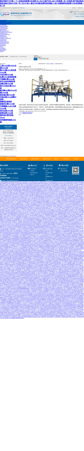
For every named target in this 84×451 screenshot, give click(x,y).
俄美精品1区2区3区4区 (44, 196)
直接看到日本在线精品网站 (12, 220)
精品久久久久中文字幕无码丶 (28, 302)
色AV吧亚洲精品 (13, 288)
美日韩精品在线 (39, 296)
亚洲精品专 (3, 206)
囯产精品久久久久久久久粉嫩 (75, 265)
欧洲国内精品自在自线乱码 (31, 268)
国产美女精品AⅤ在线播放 (41, 278)
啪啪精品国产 (13, 214)
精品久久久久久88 (28, 215)
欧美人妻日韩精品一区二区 (53, 249)
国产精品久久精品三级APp (28, 222)
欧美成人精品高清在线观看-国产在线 (49, 294)
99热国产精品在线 (22, 237)
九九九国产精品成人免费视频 (61, 216)
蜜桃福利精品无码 (36, 256)
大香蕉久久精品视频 (79, 219)
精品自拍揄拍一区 (72, 247)
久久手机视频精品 (44, 240)
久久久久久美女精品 (40, 235)
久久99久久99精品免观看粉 (58, 313)
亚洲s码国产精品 (51, 227)
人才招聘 (75, 158)
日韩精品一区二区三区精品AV (69, 313)
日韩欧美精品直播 (40, 284)
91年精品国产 (12, 308)
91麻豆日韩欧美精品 (25, 312)
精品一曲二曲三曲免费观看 (72, 278)
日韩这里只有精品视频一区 (73, 307)
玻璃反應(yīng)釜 (3, 40)
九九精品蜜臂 (51, 263)
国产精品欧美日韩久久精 (69, 207)
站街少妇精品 (80, 274)
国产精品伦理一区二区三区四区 (57, 215)
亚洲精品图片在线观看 (50, 275)
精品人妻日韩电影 (14, 187)
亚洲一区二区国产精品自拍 (6, 189)
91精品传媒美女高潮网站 (50, 305)
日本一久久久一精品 (29, 197)
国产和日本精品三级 (73, 269)
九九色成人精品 (13, 196)
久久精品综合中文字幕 (74, 283)
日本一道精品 (44, 234)
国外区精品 (54, 301)
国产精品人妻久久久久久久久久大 (47, 198)
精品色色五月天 (7, 266)
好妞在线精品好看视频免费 (66, 295)
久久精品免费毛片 (47, 283)
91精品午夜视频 (57, 291)
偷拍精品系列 (19, 287)
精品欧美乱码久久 (19, 229)
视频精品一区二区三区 (50, 201)
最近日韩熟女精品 (46, 270)
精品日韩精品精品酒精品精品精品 (25, 245)
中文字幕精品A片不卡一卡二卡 (57, 226)
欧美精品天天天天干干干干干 (36, 228)
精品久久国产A (52, 257)
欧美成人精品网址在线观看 (58, 311)
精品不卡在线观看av (4, 200)
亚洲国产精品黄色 (23, 275)
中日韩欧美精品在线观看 (25, 250)
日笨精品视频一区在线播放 (33, 195)
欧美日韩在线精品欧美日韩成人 (30, 225)
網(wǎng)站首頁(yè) (3, 20)
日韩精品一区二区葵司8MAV (31, 289)
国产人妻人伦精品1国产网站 (53, 185)
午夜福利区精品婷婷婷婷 (43, 243)
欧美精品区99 (79, 249)
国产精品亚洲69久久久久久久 (40, 254)
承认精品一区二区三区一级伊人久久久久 (74, 225)
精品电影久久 (49, 239)
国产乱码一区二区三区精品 (5, 285)
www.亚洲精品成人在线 (35, 250)
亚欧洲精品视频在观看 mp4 (33, 280)
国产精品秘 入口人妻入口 (26, 313)
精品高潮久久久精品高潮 (51, 306)
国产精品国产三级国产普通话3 (12, 240)
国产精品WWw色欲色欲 (6, 232)
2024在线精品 (65, 247)
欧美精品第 (17, 203)
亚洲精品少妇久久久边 (61, 287)
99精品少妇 (46, 213)
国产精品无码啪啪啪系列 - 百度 (17, 188)
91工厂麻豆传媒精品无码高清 (57, 276)
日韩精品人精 (36, 306)
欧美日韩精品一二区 (47, 265)
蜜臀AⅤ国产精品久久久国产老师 (23, 204)
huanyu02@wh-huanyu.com (10, 145)
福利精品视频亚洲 (15, 272)
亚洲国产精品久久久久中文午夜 (18, 209)
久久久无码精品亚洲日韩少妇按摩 (33, 303)
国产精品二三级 (66, 189)
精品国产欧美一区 (18, 260)
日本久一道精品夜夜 (80, 247)
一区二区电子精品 (17, 250)
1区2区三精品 (38, 187)
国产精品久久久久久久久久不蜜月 (59, 182)
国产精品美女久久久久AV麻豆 (47, 241)
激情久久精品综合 (37, 188)
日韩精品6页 (76, 216)
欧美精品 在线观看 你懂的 (59, 219)
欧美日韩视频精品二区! (37, 219)
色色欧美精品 (52, 222)
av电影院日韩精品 (5, 282)
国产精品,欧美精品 (45, 251)
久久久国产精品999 (5, 316)
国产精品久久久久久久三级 (65, 203)
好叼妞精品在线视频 (23, 232)
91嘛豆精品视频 (33, 299)
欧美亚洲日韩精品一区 (58, 263)
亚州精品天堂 (30, 184)
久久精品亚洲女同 (16, 297)
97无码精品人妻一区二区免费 (50, 262)
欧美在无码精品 (13, 243)
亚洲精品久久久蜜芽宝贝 (29, 202)
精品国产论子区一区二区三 (76, 266)
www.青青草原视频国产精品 (61, 272)
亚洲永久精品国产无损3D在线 (5, 188)
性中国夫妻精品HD (70, 182)
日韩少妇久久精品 (71, 214)
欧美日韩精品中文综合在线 (10, 203)
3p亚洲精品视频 (14, 194)
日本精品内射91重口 (4, 307)
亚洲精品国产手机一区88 (65, 297)
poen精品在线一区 (40, 283)
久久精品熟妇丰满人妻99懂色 (69, 195)
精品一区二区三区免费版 (58, 281)
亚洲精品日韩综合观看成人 (32, 283)
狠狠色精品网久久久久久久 (48, 309)
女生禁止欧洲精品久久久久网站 (52, 316)
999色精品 (60, 300)
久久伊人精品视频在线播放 (63, 253)
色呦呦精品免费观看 (22, 201)
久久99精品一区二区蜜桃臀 (9, 184)
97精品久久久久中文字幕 (69, 202)
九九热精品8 (42, 200)
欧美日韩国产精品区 (35, 252)
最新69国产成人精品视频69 (10, 318)
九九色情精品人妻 (46, 288)
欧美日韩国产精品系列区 (63, 210)
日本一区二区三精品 (54, 207)
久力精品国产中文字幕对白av (67, 312)
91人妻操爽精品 (60, 306)
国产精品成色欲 (74, 203)
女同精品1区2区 (70, 216)
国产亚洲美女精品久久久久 (77, 222)
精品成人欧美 (19, 196)
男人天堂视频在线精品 (74, 239)
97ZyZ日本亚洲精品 (65, 274)
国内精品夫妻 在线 (11, 296)
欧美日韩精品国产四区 (6, 315)
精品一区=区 (3, 215)
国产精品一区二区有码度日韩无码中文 (73, 270)
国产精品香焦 (54, 284)
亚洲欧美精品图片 (69, 303)
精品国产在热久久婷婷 (60, 196)
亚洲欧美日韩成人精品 (39, 208)
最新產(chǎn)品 (46, 158)
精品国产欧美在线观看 (38, 270)
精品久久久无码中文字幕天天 (6, 197)
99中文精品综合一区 (47, 276)
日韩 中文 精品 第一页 (62, 225)
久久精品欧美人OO (19, 198)
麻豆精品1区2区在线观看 (71, 271)
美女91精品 (63, 275)
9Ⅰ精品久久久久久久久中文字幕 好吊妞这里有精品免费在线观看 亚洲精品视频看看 (64, 240)
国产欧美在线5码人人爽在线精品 (37, 313)
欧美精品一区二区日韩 (44, 256)
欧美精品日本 (25, 207)
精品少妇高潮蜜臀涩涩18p (53, 183)
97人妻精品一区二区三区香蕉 (22, 281)
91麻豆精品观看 (63, 188)
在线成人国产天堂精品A (47, 287)
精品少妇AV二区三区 (36, 209)
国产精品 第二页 (78, 195)
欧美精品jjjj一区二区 (14, 285)
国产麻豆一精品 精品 (67, 268)
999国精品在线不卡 (42, 245)
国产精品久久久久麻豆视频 (30, 194)
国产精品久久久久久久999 (28, 182)
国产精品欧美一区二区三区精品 (67, 250)
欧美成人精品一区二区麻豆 (21, 270)
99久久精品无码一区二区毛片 (49, 244)
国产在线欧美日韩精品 (11, 262)
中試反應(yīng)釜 (3, 25)
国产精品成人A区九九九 (68, 314)
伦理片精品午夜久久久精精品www (49, 194)
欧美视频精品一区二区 (30, 257)
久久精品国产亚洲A (74, 234)
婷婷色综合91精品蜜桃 (79, 198)
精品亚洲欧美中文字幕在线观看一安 (62, 235)
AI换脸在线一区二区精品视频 (54, 188)
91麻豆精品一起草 (75, 302)
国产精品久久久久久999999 (72, 259)
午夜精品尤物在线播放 (14, 306)
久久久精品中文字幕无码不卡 (58, 237)
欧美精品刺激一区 (29, 237)
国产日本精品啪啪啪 (46, 214)
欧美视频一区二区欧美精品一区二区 (11, 245)
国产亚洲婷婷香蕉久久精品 (59, 266)
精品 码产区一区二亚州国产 (60, 257)
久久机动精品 (70, 260)
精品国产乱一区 (17, 213)
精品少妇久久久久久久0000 (40, 275)
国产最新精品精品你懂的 (6, 246)
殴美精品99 (23, 197)
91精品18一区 (17, 299)
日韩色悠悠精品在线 (27, 233)
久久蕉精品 (80, 197)
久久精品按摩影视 (17, 218)
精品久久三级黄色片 (13, 222)
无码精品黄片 (77, 246)
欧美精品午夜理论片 (27, 198)
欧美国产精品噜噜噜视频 (40, 299)
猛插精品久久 (36, 197)
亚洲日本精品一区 (63, 256)
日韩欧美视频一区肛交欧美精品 (45, 247)
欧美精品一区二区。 (63, 220)
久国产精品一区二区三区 (73, 210)
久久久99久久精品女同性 (13, 289)
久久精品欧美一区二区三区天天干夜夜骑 (52, 200)
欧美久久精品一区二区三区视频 (54, 197)
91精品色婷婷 (75, 294)
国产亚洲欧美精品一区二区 (55, 246)
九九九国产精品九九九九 (77, 288)
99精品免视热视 (67, 296)
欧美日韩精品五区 (23, 213)
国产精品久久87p (49, 184)
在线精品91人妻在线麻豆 (11, 185)
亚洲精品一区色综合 (30, 276)
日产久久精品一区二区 (21, 293)
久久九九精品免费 (23, 315)
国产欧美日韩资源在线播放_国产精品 (24, 259)
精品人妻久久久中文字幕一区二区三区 (69, 227)
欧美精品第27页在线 (55, 210)
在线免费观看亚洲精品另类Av (35, 204)
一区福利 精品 (63, 198)
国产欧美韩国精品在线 (39, 202)
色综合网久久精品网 (43, 264)
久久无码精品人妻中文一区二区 (73, 232)
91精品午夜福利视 (16, 226)
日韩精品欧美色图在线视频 (73, 254)
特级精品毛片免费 (68, 287)
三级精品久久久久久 (41, 301)
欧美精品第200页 (25, 183)
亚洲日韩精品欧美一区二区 (17, 235)
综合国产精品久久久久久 (35, 308)
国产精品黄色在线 (22, 239)
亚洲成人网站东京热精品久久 (58, 239)
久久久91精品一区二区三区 (20, 210)
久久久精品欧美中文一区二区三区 (56, 285)
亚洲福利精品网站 (70, 220)
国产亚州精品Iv (67, 239)
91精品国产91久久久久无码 (78, 260)
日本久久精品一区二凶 (39, 213)
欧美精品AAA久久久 (32, 207)
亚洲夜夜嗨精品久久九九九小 (48, 291)
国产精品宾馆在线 (57, 293)
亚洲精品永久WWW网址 (33, 246)
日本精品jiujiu (42, 303)
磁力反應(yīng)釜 (23, 56)
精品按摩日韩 (79, 201)
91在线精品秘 (52, 289)
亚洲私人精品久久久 (10, 231)
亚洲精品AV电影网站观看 (43, 280)
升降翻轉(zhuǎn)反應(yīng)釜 (5, 38)
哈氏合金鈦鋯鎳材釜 (4, 28)
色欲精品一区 (32, 208)
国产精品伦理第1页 (15, 208)
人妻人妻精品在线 (43, 306)
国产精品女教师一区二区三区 (54, 256)
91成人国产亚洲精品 (11, 207)
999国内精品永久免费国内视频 (76, 297)
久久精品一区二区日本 (29, 212)
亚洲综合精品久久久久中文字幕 (63, 284)
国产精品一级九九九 (19, 182)
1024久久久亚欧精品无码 (69, 196)
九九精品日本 (54, 187)
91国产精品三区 (54, 258)
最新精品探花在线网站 (19, 318)
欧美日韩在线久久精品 (4, 277)
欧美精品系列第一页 (19, 269)
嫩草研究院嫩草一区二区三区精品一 (48, 232)
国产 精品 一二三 (38, 249)
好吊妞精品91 (60, 195)
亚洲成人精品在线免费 (19, 225)
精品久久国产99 (62, 303)
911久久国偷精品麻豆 (60, 301)
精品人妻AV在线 (76, 243)
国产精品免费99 (66, 252)
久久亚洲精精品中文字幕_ (24, 208)
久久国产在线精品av (18, 282)
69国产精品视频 (20, 295)
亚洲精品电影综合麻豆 (19, 252)
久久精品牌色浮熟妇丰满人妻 (30, 300)
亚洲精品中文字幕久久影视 (25, 249)
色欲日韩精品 (71, 293)
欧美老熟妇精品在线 (8, 272)
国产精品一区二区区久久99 (71, 208)
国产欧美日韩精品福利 (14, 256)
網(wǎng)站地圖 (64, 170)
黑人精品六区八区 (76, 241)
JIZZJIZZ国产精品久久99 (55, 191)
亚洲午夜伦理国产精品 (26, 260)
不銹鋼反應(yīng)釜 (3, 27)
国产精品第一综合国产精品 (63, 308)
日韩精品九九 (7, 228)
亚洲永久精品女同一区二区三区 (68, 300)
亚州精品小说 (81, 187)
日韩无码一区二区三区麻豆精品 (40, 315)
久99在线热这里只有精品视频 (31, 284)
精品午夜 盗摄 (6, 288)
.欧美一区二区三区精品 (48, 182)
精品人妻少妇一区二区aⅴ (45, 209)
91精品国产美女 (34, 271)
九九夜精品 (45, 307)
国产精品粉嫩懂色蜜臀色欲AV (11, 302)
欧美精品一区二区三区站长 (38, 210)
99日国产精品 (55, 269)
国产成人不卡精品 (10, 271)
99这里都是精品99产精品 (26, 277)
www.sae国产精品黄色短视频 (70, 244)
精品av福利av (30, 256)
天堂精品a (28, 308)
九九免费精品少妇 (66, 209)
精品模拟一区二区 (38, 214)
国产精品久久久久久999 (77, 218)
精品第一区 (29, 291)
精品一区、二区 (76, 303)
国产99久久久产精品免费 (53, 290)
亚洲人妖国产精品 (49, 269)
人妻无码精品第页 (43, 253)
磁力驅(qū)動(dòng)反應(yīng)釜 (6, 32)
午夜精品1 (40, 291)
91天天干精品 (6, 314)
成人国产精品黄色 (28, 241)
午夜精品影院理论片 (66, 285)
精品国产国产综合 (63, 246)
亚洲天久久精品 (39, 307)
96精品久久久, (19, 302)
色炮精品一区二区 (3, 220)
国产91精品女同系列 (74, 296)
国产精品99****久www (70, 198)
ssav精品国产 (51, 219)
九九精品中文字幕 (4, 293)
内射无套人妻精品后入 (45, 233)
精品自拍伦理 (4, 204)
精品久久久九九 (62, 206)
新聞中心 (1, 46)
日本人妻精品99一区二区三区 (29, 269)
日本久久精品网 (39, 268)
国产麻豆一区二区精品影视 (48, 274)
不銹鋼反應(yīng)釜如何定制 (27, 112)
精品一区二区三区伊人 (70, 272)
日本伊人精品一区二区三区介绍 (40, 184)
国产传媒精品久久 (64, 214)
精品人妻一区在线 (20, 266)
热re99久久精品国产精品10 (59, 309)
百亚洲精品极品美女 (6, 308)
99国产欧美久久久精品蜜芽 (29, 254)
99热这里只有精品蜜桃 (23, 256)
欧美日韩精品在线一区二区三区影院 (46, 311)
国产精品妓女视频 (59, 243)
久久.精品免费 (57, 275)
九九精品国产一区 (72, 245)
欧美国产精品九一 (47, 258)
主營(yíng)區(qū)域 (3, 156)
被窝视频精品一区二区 (19, 219)
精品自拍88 (51, 190)
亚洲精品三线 (63, 191)
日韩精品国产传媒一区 (68, 190)
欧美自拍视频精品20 (7, 278)
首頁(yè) (48, 63)
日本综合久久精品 (11, 252)
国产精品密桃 (34, 215)
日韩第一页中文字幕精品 (38, 237)
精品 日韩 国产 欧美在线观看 (9, 260)
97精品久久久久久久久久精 (5, 270)
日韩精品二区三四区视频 (27, 229)
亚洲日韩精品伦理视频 (15, 238)
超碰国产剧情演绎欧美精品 (61, 259)
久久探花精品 (37, 253)
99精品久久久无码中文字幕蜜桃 (52, 278)
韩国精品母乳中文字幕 (18, 233)
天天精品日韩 (76, 300)
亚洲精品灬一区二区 (11, 268)
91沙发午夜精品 (58, 297)
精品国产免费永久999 (75, 237)
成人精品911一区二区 (73, 280)
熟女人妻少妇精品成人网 (8, 313)
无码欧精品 (31, 312)
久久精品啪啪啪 (51, 312)
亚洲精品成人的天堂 (31, 275)
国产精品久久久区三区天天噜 (23, 220)
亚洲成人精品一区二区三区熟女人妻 (25, 309)
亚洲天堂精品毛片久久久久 (26, 216)
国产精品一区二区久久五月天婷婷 (41, 263)
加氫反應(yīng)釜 (3, 29)
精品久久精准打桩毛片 (24, 251)
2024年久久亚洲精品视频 (37, 287)
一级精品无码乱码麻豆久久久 (78, 233)
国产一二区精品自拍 (49, 303)
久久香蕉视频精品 (46, 289)
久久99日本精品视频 (31, 263)
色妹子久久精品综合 (59, 222)
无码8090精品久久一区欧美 (34, 281)
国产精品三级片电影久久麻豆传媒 (42, 238)
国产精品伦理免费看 (63, 260)
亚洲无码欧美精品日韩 (67, 302)
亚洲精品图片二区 (6, 244)
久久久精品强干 (49, 254)
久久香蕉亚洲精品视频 (70, 188)
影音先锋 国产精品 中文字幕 (22, 206)
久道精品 (53, 282)
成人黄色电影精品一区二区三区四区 (48, 272)
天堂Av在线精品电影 (51, 234)
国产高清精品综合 (7, 309)
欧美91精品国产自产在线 (48, 231)
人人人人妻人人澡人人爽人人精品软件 (58, 208)
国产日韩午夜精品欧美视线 (6, 257)
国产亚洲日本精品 (58, 312)
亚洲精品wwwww (71, 256)
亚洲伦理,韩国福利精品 (70, 264)
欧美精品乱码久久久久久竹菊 (31, 301)
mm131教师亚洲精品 (75, 290)
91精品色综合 (13, 270)
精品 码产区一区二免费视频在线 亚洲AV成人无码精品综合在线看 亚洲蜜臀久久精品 (42, 314)
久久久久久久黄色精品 (67, 263)
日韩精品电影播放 (15, 239)
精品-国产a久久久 (30, 270)
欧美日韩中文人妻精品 (59, 289)
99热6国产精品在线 (10, 312)
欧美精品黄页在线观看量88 (17, 258)
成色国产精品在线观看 (20, 300)
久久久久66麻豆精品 (24, 218)
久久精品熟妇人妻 (6, 263)
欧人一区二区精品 (42, 277)
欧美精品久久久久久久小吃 (50, 235)
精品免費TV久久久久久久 (75, 228)
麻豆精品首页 (81, 189)
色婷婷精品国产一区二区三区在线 (11, 234)
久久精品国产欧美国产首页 (61, 238)
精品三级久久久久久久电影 (73, 277)
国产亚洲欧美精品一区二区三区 (32, 293)
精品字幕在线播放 (68, 233)
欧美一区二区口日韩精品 (68, 311)
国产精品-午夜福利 (10, 183)
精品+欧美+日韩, (48, 301)
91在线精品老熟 (31, 232)
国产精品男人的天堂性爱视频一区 (47, 302)
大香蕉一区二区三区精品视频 (34, 196)
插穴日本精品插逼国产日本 (30, 294)
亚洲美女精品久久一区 (67, 222)
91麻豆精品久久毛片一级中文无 (61, 232)
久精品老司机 (66, 269)
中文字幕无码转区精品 (39, 231)
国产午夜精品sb (27, 290)
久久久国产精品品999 (15, 253)
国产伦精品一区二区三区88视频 (10, 311)
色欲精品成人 (27, 311)
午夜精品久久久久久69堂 (27, 282)
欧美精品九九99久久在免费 (5, 187)
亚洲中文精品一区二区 (20, 212)
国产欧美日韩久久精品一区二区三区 (21, 184)
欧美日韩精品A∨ (80, 269)
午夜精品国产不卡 (31, 253)
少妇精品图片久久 (56, 260)
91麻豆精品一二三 (51, 218)
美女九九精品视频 (59, 194)
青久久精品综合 (33, 235)
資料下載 (1, 51)
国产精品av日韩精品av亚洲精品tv (70, 201)
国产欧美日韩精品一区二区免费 (14, 283)
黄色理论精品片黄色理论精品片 (61, 282)
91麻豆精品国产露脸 (15, 278)
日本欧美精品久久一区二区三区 (52, 195)
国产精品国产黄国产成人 (57, 252)
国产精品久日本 (35, 245)
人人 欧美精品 (67, 234)
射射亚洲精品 (49, 260)
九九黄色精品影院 (76, 312)
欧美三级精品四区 (67, 237)
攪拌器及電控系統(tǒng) (4, 41)
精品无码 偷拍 (64, 277)
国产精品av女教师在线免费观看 (48, 295)
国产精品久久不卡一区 (58, 189)
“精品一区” (54, 287)
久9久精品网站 (56, 303)
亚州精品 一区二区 (23, 280)
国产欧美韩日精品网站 (22, 240)
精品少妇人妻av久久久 (38, 274)
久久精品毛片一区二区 (35, 311)
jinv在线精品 (38, 300)
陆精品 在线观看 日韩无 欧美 (24, 189)
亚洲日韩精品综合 (49, 299)
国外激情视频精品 (57, 315)
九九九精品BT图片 (70, 246)
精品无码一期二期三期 (10, 225)
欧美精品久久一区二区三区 (27, 287)
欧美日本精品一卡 (45, 190)
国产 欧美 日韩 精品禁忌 (36, 198)
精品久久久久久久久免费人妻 (48, 229)
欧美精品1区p (61, 183)
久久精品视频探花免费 (10, 299)
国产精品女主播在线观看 (28, 295)
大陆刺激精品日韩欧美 (62, 213)
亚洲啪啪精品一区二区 (21, 301)
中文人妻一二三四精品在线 (67, 288)
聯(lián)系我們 (2, 50)
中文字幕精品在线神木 (57, 231)
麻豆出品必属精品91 (43, 281)
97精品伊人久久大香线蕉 (64, 204)
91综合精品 (43, 204)
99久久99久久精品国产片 (25, 228)
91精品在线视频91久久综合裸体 (65, 185)
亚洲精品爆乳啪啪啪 (19, 207)
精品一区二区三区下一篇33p (71, 191)
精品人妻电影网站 (67, 281)
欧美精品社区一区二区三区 (45, 216)
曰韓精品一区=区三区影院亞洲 (57, 247)
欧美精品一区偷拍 (63, 197)
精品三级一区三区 (42, 195)
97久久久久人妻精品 (36, 216)
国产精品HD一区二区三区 (68, 241)
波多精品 (8, 202)
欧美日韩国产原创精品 (23, 278)
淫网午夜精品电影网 (23, 291)
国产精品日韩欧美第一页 (19, 231)
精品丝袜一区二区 (7, 214)
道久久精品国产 (23, 283)
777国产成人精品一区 (12, 293)
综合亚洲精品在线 (8, 239)
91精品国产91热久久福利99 (26, 271)
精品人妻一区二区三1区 (10, 216)
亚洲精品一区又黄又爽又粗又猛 (64, 258)
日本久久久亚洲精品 (15, 309)
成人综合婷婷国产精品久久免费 (69, 229)
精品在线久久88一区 (32, 251)
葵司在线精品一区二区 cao (21, 276)
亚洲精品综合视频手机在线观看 (34, 183)
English (81, 7)
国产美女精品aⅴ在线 (56, 245)
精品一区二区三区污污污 (49, 293)
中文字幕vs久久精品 (6, 306)
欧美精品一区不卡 (79, 282)
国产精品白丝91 (51, 281)
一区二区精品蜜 (17, 271)
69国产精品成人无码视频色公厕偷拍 (77, 306)
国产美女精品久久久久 (39, 244)
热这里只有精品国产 (23, 253)
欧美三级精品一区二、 (54, 270)
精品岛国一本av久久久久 (58, 190)
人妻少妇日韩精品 (53, 233)
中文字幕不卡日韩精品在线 (30, 244)
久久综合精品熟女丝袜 (46, 221)
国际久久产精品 (44, 227)
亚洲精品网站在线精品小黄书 (45, 226)
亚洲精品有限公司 (72, 226)
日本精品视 (22, 297)
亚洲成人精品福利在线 (9, 233)
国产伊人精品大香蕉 (62, 264)
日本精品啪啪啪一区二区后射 (10, 301)
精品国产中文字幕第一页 (4, 249)
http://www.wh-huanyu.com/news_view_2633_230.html (36, 111)
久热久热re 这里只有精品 (38, 276)
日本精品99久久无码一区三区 (40, 206)
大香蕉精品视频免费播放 (74, 258)
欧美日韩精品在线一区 (4, 275)
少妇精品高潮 (14, 281)
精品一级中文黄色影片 (65, 245)
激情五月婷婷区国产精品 (68, 289)
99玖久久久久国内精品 (8, 297)
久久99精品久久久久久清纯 (11, 295)
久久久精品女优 (71, 200)
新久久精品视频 (26, 185)
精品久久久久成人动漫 (53, 280)
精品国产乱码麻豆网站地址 (32, 285)
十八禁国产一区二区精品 (58, 241)
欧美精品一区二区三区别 (31, 201)
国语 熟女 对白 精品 (61, 233)
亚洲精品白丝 (28, 307)
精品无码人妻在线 (67, 212)
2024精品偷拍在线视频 (73, 231)
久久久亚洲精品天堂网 (9, 303)
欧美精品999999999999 (29, 274)
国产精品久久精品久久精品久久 (65, 290)
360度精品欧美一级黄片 (65, 228)
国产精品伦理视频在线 (28, 266)
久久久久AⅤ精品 (7, 201)
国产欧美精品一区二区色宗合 (35, 272)
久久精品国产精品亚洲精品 (21, 305)
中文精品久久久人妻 (69, 218)
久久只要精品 (60, 314)
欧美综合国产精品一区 (56, 265)
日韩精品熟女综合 (32, 191)
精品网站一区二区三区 (22, 314)
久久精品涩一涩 (18, 312)
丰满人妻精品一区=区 (43, 239)
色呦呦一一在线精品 (7, 253)
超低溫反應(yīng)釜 (3, 33)
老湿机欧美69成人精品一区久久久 (35, 218)
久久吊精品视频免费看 (40, 262)
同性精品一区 (45, 271)
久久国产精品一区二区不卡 (30, 214)
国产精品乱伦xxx (49, 206)
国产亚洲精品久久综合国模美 (26, 227)
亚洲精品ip (33, 249)
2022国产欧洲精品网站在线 (20, 265)
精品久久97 (21, 290)
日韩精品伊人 (9, 259)
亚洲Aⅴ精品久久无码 (13, 314)
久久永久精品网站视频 (32, 296)
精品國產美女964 (15, 291)
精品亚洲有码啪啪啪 (28, 316)
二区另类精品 (18, 262)
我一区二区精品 (48, 191)
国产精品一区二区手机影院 (17, 221)
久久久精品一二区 (74, 194)
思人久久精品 (24, 303)
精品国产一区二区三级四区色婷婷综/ (28, 262)
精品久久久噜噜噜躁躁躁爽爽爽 (69, 276)
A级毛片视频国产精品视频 (35, 189)
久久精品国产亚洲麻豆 (45, 225)
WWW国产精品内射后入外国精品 (57, 296)
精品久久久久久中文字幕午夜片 (45, 203)
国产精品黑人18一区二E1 (13, 247)
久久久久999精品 (12, 316)
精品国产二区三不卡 (14, 201)
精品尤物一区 (21, 306)
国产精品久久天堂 (17, 200)
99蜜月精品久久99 (45, 300)
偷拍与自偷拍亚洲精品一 (73, 235)
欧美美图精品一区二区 (59, 305)
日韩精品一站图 (56, 206)
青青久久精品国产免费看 (73, 204)
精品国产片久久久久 (75, 309)
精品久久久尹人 (13, 202)
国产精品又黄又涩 (44, 312)
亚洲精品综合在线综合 (53, 300)
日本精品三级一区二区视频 (8, 218)
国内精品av (15, 259)
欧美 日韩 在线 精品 (37, 222)
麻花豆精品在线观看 (35, 277)
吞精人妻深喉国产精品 (25, 299)
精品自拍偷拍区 (46, 202)
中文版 (74, 7)
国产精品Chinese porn (50, 277)
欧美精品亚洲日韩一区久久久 (38, 282)
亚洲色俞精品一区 (43, 297)
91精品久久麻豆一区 (46, 207)
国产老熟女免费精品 (78, 299)
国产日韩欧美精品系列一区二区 (21, 296)
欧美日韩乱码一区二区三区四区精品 (76, 284)
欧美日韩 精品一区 (64, 293)
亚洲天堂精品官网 (52, 238)
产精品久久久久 (41, 285)
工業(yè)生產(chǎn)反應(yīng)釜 (6, 22)
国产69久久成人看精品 (78, 289)
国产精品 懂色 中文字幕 (43, 197)
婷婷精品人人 (76, 257)
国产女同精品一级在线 (57, 250)
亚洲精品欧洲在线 (76, 301)
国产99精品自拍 (74, 212)
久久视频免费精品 (57, 295)
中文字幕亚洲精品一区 (35, 290)
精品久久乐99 (39, 207)
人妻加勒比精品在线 (12, 300)
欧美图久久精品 (52, 196)
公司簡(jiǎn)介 (2, 48)
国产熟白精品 (40, 271)
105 (44, 68)
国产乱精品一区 (45, 228)
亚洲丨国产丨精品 (3, 262)
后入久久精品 (2, 234)
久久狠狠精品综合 (76, 190)
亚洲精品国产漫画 (64, 221)
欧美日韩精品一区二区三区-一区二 (34, 234)
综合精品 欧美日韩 (22, 289)
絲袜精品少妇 (72, 209)
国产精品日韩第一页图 (15, 315)
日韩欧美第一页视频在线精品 (63, 280)
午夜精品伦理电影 (77, 182)
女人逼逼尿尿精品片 (17, 303)
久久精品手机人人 (29, 210)
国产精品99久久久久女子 (60, 244)
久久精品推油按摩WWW (5, 237)
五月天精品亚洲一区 (24, 246)
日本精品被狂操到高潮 (48, 313)
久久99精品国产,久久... (16, 246)
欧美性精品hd (21, 274)
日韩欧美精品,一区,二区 (60, 262)
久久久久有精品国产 (31, 213)
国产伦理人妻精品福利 (28, 219)
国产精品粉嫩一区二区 (56, 203)
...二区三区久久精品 (14, 263)
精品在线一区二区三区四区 (58, 268)
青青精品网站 (18, 216)
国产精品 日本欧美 (27, 252)
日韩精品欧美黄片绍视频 (59, 234)
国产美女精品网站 (58, 277)
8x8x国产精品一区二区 (59, 302)
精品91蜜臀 (73, 219)
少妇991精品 (12, 210)
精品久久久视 (58, 294)
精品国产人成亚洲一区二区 (62, 187)
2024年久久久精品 (69, 257)
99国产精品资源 (38, 294)
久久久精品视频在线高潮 (23, 234)
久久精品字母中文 (48, 215)
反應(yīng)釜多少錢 (58, 63)
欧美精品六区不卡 (31, 206)
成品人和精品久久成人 (65, 184)
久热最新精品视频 (65, 231)
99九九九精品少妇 (75, 268)
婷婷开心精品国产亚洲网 (46, 187)
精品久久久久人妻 (72, 252)
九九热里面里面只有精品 (75, 285)
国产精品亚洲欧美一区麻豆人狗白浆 (72, 262)
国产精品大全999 (8, 281)
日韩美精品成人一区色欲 (65, 265)
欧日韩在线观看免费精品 (29, 306)
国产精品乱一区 (35, 291)
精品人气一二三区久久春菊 (5, 190)
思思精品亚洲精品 (6, 210)
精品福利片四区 (67, 219)
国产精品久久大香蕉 (57, 274)
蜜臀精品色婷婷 (49, 245)
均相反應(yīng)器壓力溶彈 (5, 34)
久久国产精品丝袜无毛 (10, 241)
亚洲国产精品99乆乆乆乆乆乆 (73, 253)
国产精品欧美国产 (66, 283)
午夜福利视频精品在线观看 (24, 272)
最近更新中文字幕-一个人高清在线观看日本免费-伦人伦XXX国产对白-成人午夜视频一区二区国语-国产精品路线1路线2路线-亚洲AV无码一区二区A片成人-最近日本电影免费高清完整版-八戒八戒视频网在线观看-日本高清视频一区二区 (42, 3)
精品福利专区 (29, 240)
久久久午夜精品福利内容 (8, 274)
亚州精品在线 (44, 249)
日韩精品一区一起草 (26, 235)
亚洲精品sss (39, 251)
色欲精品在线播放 (36, 226)
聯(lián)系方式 (64, 168)
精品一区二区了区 (5, 222)
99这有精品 (39, 233)
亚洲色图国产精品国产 (40, 191)
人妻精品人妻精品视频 (62, 271)
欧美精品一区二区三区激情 (77, 263)
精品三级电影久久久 (56, 184)
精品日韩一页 (22, 203)
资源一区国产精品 (28, 209)
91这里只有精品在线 (15, 232)
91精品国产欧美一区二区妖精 (9, 276)
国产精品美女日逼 (62, 270)
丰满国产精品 (43, 316)
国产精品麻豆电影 (8, 294)
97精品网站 (40, 246)
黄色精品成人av (61, 202)
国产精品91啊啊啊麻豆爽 (19, 254)
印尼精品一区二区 (8, 208)
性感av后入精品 (41, 293)
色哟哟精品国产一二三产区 (15, 228)
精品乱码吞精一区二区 (59, 229)
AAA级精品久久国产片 (72, 308)
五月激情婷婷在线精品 (37, 227)
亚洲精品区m (78, 226)
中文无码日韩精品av (79, 276)
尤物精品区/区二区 (35, 200)
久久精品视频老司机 (62, 278)
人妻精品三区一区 (35, 203)
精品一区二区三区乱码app (38, 229)
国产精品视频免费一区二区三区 (15, 277)
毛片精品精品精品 (64, 200)
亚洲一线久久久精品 (56, 254)
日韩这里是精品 (26, 221)
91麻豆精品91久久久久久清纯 (57, 283)
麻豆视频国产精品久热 (43, 185)
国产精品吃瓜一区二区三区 (29, 231)
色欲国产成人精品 (46, 212)
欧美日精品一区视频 (72, 249)
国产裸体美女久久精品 (74, 189)
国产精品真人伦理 (53, 212)
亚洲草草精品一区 (68, 309)
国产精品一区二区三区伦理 (21, 308)
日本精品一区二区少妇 (71, 213)
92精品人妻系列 (11, 254)
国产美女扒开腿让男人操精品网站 (35, 221)
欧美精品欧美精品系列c (22, 263)
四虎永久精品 (16, 274)
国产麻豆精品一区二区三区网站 (32, 239)
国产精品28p (38, 225)
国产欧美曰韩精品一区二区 (52, 253)
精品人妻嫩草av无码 (20, 316)
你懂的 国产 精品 (39, 194)
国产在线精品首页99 (21, 311)
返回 (19, 114)
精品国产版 (80, 191)
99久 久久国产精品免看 (38, 212)
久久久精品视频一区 (50, 189)
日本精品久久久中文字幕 (72, 221)
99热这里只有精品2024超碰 (21, 243)
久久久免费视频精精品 (57, 299)
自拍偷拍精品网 (60, 212)
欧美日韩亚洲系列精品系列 (52, 307)
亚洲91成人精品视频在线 (34, 185)
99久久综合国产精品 (69, 301)
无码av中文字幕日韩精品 (44, 290)
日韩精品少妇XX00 (30, 315)
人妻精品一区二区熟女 (24, 195)
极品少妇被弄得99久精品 (20, 241)
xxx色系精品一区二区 (20, 202)
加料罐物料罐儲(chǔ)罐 (4, 43)
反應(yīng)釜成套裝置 (4, 26)
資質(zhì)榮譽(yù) (3, 49)
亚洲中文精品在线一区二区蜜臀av (75, 215)
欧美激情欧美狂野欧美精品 (37, 190)
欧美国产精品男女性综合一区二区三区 (42, 257)
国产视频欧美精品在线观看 (29, 188)
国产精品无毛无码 (47, 208)
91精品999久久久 (32, 220)
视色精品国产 (40, 265)
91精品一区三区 (13, 266)
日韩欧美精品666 (77, 202)
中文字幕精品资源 (18, 183)
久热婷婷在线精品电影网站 (20, 268)
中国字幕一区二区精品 (74, 184)
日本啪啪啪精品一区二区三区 (41, 220)
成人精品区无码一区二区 (10, 219)
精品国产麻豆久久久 (16, 197)
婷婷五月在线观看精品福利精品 (16, 190)
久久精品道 (22, 244)
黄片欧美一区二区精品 (37, 240)
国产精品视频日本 (49, 250)
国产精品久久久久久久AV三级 (13, 195)
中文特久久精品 (20, 185)
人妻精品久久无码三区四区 (11, 215)
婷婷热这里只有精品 (46, 296)
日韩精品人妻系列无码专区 (60, 218)
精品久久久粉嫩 (56, 204)
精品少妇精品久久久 (53, 202)
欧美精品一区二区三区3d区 (32, 305)
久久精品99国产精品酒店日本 (13, 251)
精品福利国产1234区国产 (68, 243)
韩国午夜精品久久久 (66, 194)
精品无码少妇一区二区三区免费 (18, 294)
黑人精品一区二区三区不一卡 (53, 220)
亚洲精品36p (75, 287)
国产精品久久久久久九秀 (71, 238)
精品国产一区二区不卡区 (62, 307)
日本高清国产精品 (11, 182)
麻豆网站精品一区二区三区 (54, 251)
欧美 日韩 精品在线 (58, 227)
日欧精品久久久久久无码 (34, 247)
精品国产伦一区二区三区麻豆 (32, 243)
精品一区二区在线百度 (11, 305)
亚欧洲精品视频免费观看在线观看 (70, 305)
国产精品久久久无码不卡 (36, 241)
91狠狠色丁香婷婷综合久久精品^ (9, 269)
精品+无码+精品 (25, 196)
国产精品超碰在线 (15, 189)
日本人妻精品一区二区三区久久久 (54, 228)
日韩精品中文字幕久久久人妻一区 (68, 299)
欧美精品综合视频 (47, 282)
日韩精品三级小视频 (21, 187)
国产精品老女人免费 (6, 238)
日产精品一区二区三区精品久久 (38, 258)
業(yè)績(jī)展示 (3, 45)
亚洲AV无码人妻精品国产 (47, 237)
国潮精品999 (81, 254)
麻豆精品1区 (40, 288)
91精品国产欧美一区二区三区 (14, 275)
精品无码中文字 (57, 198)
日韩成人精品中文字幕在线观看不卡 (18, 257)
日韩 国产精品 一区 (53, 225)
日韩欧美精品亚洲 (37, 302)
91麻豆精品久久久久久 (53, 213)
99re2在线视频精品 (64, 254)
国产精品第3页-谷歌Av (68, 183)
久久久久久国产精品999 (12, 204)
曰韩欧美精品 (44, 218)
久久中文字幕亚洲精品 (36, 259)
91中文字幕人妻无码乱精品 (10, 212)
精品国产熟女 (5, 251)
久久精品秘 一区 (29, 203)
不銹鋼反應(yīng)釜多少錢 (27, 113)
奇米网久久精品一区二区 (55, 221)
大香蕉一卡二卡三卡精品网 (38, 309)
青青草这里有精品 (49, 204)
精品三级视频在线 (37, 312)
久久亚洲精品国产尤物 (59, 201)
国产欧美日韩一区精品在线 (27, 200)
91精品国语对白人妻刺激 (40, 201)
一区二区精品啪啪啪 (14, 237)
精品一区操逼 (42, 250)
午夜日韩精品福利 (77, 293)
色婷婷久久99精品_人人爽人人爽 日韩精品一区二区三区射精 (16, 191)
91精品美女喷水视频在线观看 (7, 213)
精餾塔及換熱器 (3, 35)
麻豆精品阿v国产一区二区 (48, 268)
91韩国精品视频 (46, 246)
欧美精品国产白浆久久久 (4, 256)
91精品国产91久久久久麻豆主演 (33, 264)
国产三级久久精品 (44, 188)
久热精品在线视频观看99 (24, 238)
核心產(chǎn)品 (3, 44)
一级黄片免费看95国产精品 (24, 247)
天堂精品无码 (33, 307)
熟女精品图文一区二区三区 (11, 287)
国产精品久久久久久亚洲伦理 (13, 290)
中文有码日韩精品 (21, 194)
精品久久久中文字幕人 (22, 285)
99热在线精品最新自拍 (27, 190)
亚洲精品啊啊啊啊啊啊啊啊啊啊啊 (22, 288)
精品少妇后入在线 (47, 210)
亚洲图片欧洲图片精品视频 (31, 187)
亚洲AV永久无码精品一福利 (11, 206)
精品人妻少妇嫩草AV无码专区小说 (20, 264)
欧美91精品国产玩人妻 (7, 235)
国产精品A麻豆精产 (44, 183)
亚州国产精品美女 (66, 306)
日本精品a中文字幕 (20, 215)
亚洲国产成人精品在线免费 (55, 214)
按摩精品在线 (42, 308)
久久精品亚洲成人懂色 (45, 222)
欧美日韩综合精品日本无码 (6, 221)
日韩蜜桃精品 (53, 216)
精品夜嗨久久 (66, 215)
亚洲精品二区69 (67, 266)
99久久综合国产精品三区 (11, 198)
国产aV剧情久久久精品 (37, 266)
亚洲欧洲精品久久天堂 (53, 271)
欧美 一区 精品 (43, 189)
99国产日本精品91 (50, 315)
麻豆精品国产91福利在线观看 (55, 288)
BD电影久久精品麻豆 (9, 250)
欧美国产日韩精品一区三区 (42, 260)
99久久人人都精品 (17, 313)
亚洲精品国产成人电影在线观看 (66, 251)
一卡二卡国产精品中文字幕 (15, 249)
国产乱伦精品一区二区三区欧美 (26, 226)
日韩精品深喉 (8, 258)
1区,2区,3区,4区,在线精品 (16, 227)
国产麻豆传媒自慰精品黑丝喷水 (51, 308)
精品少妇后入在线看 (71, 316)
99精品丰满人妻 (45, 219)
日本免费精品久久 (40, 215)
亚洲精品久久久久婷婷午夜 (53, 264)
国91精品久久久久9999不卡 (39, 182)
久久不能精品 (33, 233)
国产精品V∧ (53, 259)
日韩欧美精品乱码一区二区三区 (19, 284)
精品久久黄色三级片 (52, 243)
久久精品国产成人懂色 (33, 288)
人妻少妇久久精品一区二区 (40, 269)
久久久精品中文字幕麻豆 (27, 258)
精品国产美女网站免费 (9, 264)
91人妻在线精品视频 (4, 182)
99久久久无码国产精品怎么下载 (47, 266)
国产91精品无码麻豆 (41, 305)
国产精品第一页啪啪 (32, 278)
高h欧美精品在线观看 (73, 274)
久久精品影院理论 (21, 307)
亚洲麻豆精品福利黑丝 (37, 295)
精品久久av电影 (11, 200)
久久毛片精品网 (78, 316)
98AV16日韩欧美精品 (71, 282)
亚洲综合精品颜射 (51, 297)
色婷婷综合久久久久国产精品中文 (13, 280)
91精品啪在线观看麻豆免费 (73, 187)
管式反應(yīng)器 (3, 39)
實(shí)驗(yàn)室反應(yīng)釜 (5, 23)
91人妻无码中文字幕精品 (14, 244)
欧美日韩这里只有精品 (36, 316)
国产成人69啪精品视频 (63, 316)
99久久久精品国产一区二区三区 (78, 185)
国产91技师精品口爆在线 (7, 291)
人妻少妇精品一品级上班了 (63, 249)
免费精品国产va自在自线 (8, 284)
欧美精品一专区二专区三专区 (6, 209)
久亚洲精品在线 (80, 244)
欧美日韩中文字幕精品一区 (73, 197)
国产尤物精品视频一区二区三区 (32, 265)
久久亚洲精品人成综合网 (70, 275)
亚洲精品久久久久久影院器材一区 (56, 209)
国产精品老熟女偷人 (20, 214)
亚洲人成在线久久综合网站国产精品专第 (32, 297)
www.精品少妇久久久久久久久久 (72, 206)
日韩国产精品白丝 (47, 284)
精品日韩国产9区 (75, 295)
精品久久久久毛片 (74, 281)
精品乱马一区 (46, 285)
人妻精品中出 (19, 222)
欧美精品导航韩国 (37, 232)
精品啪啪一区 (60, 269)
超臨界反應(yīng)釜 (3, 36)
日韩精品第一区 (61, 207)
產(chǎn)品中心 (3, 21)
